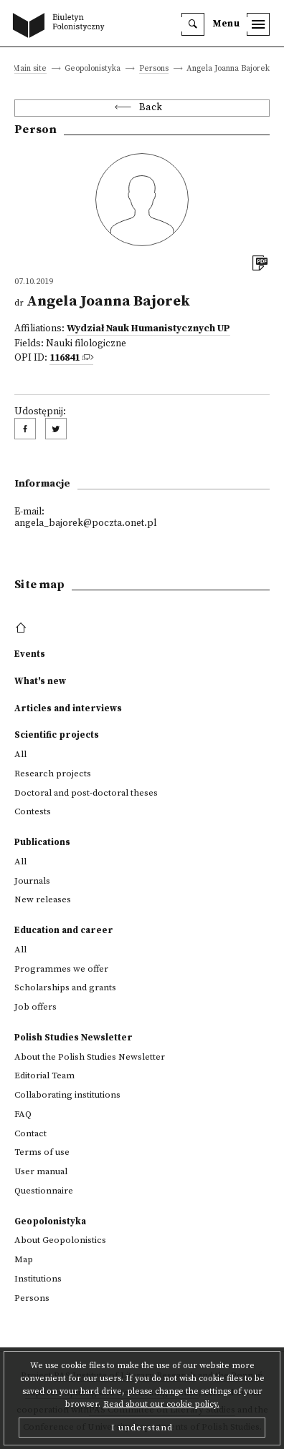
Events (29, 654)
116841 (64, 358)
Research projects (52, 773)
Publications (42, 842)
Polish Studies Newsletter (73, 1037)
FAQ (23, 1114)
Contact (30, 1133)
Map (23, 1259)
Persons (154, 69)
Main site (29, 69)
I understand (142, 1427)
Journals (32, 881)
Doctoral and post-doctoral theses (86, 793)
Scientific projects (56, 735)
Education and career (63, 930)
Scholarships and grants (65, 987)
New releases (42, 899)
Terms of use (42, 1152)
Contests (32, 811)
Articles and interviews (68, 708)
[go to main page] (61, 26)
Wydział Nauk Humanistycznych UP (148, 329)
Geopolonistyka (50, 1221)
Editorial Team (44, 1075)
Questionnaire (43, 1190)
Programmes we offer (61, 969)
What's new (40, 681)
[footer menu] (22, 628)
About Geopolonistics (60, 1240)
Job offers (35, 1007)
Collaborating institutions (67, 1095)
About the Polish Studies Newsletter (89, 1057)
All (20, 754)
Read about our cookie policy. (161, 1404)
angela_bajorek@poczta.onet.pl (85, 523)
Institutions (38, 1278)
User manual (40, 1171)
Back (151, 108)
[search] (192, 24)
